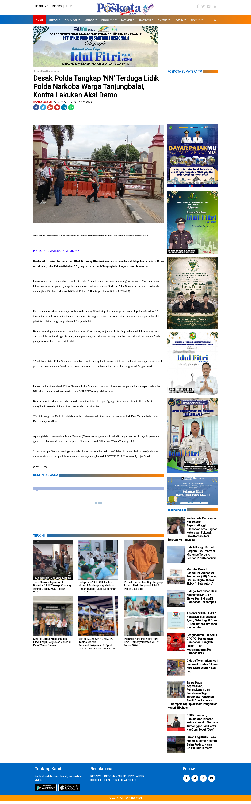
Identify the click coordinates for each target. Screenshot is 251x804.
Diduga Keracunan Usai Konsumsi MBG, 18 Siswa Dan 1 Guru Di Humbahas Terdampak (202, 599)
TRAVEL (178, 22)
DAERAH (89, 22)
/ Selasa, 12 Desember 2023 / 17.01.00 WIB (72, 105)
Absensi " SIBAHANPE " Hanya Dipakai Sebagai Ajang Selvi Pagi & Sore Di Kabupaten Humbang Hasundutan (202, 623)
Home (39, 22)
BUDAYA (195, 22)
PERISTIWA (107, 22)
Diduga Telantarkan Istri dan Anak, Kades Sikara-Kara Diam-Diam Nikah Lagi (202, 669)
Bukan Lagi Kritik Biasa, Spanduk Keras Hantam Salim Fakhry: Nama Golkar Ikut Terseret (202, 745)
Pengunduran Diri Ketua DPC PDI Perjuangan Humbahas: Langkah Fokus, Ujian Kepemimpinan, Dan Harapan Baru (202, 647)
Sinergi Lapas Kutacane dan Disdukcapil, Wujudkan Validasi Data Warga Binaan (52, 645)
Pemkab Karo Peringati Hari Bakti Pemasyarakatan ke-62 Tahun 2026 (141, 645)
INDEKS (57, 7)
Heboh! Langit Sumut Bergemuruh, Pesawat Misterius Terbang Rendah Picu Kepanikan (201, 556)
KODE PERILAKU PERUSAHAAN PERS (113, 783)
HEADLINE (41, 7)
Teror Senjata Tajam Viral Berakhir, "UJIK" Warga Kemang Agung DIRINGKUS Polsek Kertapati (52, 590)
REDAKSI (96, 779)
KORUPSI (126, 22)
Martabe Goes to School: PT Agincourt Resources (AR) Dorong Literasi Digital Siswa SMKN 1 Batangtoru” (202, 579)
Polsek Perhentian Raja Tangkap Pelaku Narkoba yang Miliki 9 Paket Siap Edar (143, 588)
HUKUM (162, 22)
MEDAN (53, 22)
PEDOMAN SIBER (115, 779)
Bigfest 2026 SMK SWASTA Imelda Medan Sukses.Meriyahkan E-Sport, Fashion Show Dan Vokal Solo (96, 646)
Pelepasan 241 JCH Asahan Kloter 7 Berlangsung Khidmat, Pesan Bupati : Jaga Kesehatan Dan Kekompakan (97, 590)
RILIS (69, 7)
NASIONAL (70, 22)
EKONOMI (145, 22)
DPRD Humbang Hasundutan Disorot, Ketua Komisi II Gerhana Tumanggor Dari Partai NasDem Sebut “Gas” (202, 725)
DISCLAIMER (136, 779)
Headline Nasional (50, 74)
